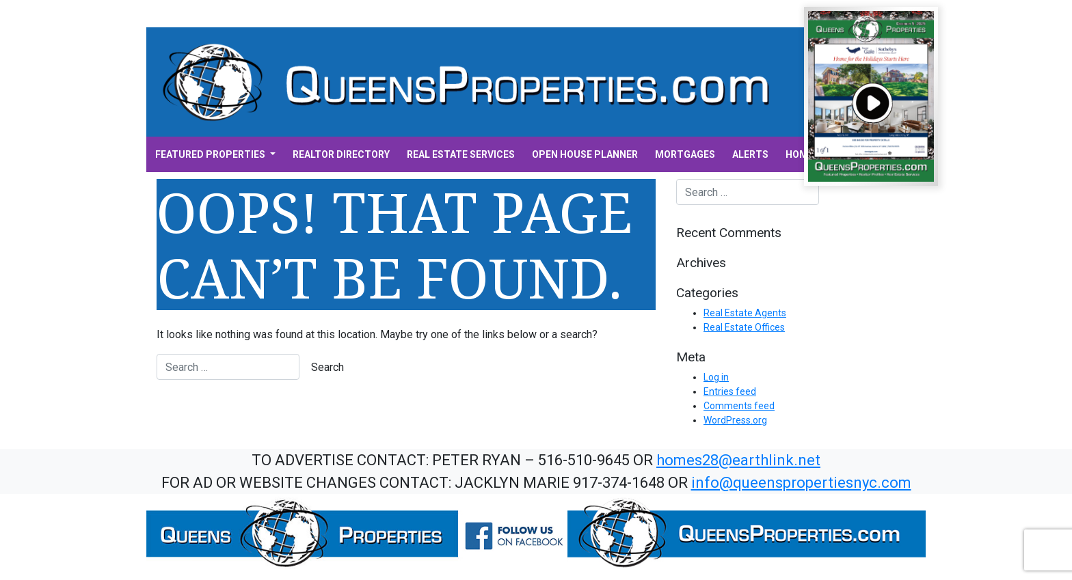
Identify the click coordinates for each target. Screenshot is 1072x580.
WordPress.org (735, 420)
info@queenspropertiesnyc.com (801, 482)
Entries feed (730, 391)
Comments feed (739, 405)
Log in (716, 377)
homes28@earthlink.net (738, 460)
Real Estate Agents (745, 312)
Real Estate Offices (744, 327)
